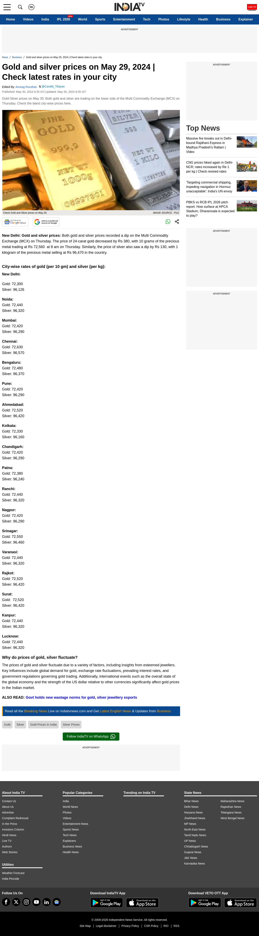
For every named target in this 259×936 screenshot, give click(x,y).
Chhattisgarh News (196, 846)
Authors (7, 846)
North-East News (195, 829)
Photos (163, 19)
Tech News (69, 835)
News (5, 57)
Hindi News (9, 835)
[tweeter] (16, 902)
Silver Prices (71, 724)
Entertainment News (75, 823)
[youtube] (36, 902)
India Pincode (10, 878)
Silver (20, 724)
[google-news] (57, 902)
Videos (28, 19)
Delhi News (191, 806)
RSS (176, 925)
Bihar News (191, 801)
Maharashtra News (232, 801)
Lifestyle (183, 19)
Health (203, 19)
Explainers (69, 840)
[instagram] (26, 902)
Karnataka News (194, 863)
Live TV (7, 840)
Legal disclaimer (106, 925)
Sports (100, 19)
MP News (190, 823)
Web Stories (9, 852)
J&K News (190, 857)
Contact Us (9, 801)
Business (223, 19)
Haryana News (193, 812)
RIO (166, 925)
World (82, 19)
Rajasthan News (231, 806)
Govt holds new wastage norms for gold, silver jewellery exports (81, 697)
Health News (71, 852)
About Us (8, 806)
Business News (72, 846)
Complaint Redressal (15, 818)
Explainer (245, 19)
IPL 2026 (63, 19)
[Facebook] (6, 902)
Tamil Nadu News (195, 835)
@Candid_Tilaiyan (53, 86)
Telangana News (231, 812)
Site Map (85, 925)
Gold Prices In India (43, 724)
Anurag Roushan (26, 86)
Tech (146, 19)
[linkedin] (46, 902)
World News (70, 806)
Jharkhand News (194, 818)
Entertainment (124, 19)
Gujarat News (192, 852)
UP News (190, 840)
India (45, 19)
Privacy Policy (130, 925)
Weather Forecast (13, 873)
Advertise (8, 812)
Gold (7, 724)
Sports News (71, 829)
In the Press (9, 823)
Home (10, 19)
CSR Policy (151, 925)
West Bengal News (232, 818)
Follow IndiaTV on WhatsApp (91, 736)
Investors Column (13, 829)
